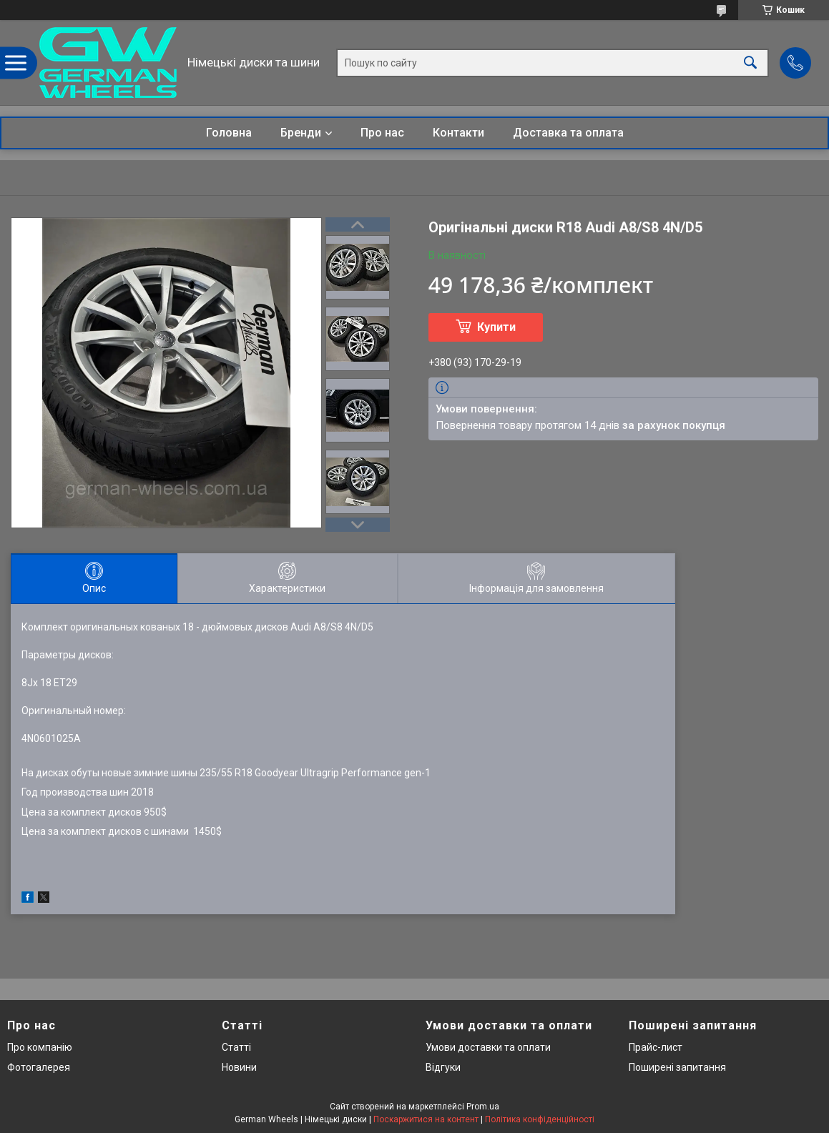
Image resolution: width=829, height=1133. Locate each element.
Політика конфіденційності (539, 1119)
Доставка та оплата (568, 132)
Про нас (382, 132)
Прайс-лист (655, 1047)
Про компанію (39, 1047)
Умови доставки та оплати (488, 1047)
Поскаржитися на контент (426, 1119)
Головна (229, 132)
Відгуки (443, 1067)
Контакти (458, 132)
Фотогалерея (38, 1067)
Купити (496, 327)
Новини (239, 1067)
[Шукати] (750, 62)
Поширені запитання (677, 1067)
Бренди (300, 132)
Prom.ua (482, 1107)
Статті (236, 1047)
